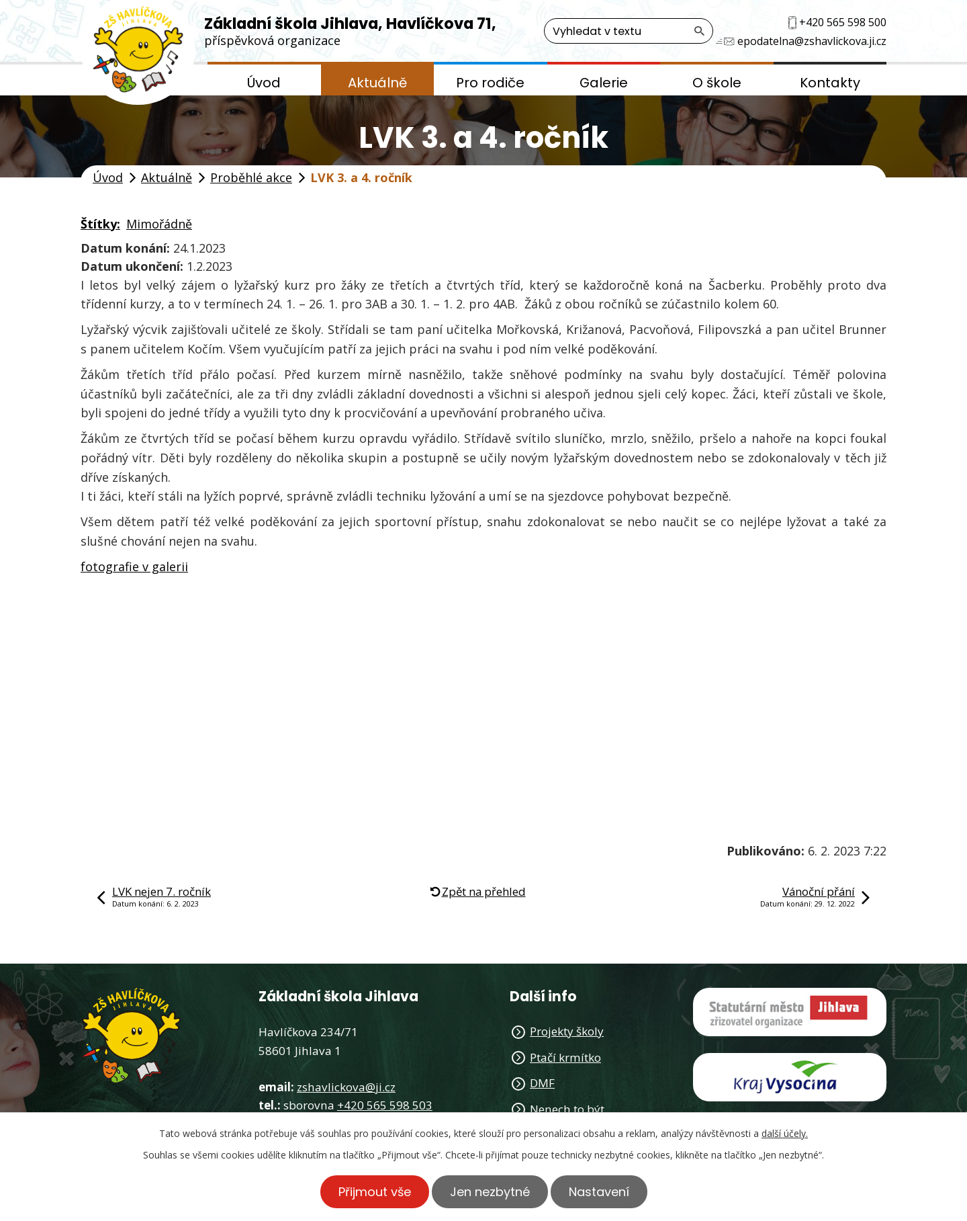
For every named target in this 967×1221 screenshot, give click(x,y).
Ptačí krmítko (565, 1057)
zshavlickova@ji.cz (346, 1087)
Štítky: (100, 224)
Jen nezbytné (490, 1191)
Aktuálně (377, 82)
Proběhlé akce (251, 177)
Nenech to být (567, 1109)
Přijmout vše (374, 1191)
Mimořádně (159, 224)
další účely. (785, 1133)
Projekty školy (567, 1031)
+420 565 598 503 (384, 1105)
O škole (716, 82)
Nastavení (599, 1191)
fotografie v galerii (134, 566)
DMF (542, 1083)
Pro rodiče (490, 82)
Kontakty (830, 82)
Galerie (604, 82)
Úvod (264, 82)
